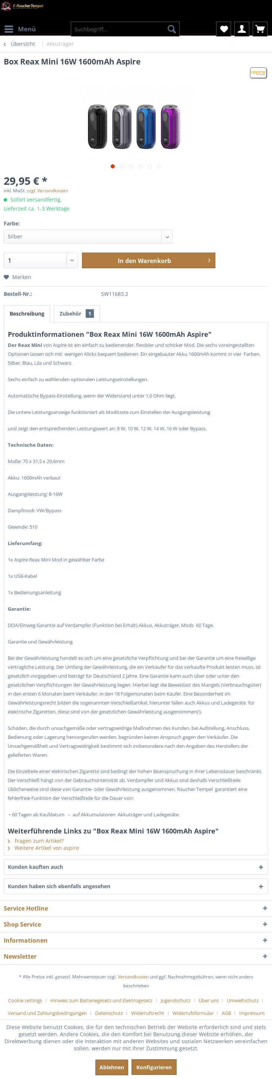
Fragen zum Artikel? (36, 840)
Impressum (252, 1013)
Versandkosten (133, 977)
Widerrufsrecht (147, 1013)
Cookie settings (25, 1000)
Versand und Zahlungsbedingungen (47, 1013)
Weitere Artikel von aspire (43, 847)
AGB (226, 1013)
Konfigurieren (154, 1067)
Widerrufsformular (193, 1013)
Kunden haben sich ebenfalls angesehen (59, 886)
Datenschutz (109, 1013)
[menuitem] (19, 24)
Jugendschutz (175, 1000)
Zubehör (77, 313)
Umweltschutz (243, 1000)
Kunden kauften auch (35, 866)
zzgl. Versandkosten (47, 190)
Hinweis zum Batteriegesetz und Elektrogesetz (101, 1000)
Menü (20, 28)
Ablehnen (111, 1067)
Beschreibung (27, 313)
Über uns (209, 1000)
